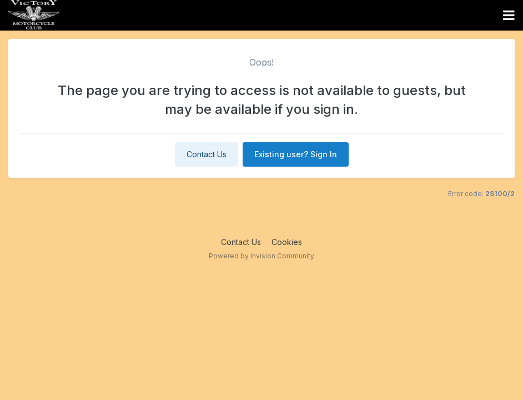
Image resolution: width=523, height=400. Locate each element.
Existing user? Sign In (295, 154)
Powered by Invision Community (261, 256)
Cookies (286, 242)
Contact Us (207, 154)
